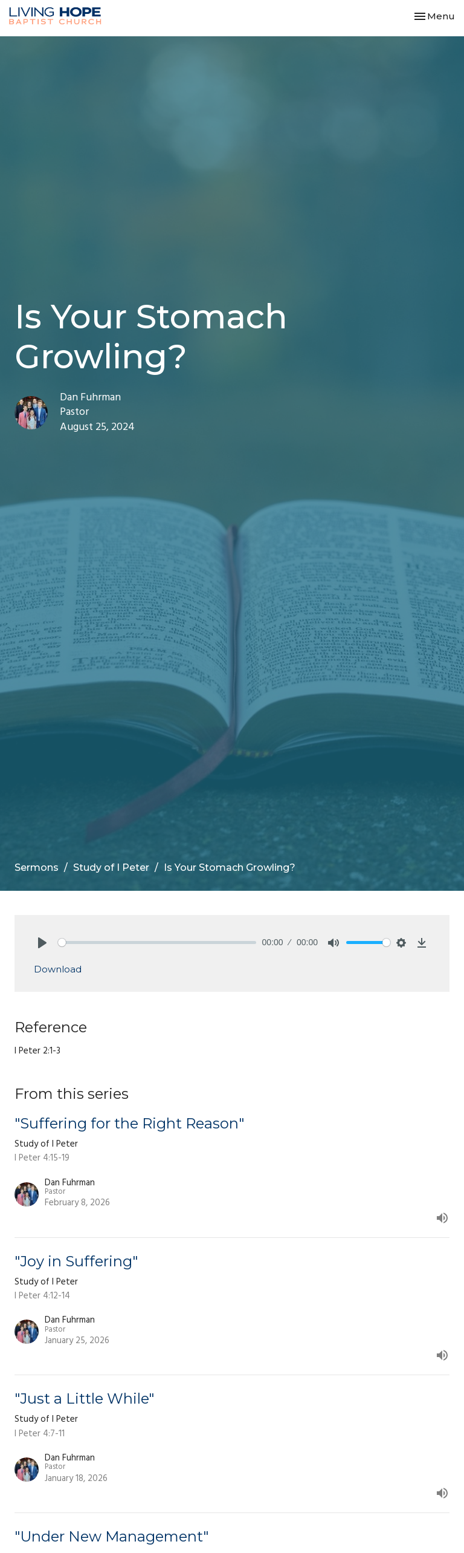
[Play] (42, 942)
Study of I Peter (111, 867)
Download (58, 969)
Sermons (36, 867)
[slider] (157, 942)
